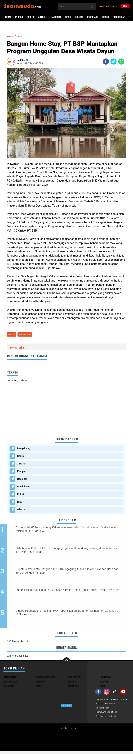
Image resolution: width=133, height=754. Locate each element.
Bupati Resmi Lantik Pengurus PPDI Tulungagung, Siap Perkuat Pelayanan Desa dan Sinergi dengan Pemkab (70, 571)
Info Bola (105, 678)
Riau (19, 502)
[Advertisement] (66, 410)
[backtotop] (66, 662)
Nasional (56, 17)
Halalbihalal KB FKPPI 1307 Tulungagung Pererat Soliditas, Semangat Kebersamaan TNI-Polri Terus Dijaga (70, 550)
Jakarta (21, 464)
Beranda (12, 36)
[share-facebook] (106, 61)
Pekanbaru (26, 334)
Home (8, 17)
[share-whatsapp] (121, 61)
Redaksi (117, 701)
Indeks (19, 17)
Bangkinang (23, 449)
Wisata (21, 510)
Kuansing (8, 687)
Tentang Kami (103, 701)
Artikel (42, 17)
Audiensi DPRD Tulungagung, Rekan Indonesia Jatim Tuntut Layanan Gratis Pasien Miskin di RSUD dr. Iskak (69, 529)
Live (125, 6)
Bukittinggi (74, 678)
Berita (30, 17)
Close (66, 705)
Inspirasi (92, 17)
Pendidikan (119, 17)
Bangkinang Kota (45, 678)
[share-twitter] (113, 61)
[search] (77, 6)
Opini (68, 17)
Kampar (21, 472)
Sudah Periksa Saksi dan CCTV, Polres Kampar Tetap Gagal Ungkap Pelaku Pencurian (71, 591)
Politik (79, 17)
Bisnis (105, 17)
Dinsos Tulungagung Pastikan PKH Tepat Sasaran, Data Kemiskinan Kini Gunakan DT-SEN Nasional (69, 613)
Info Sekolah (10, 683)
